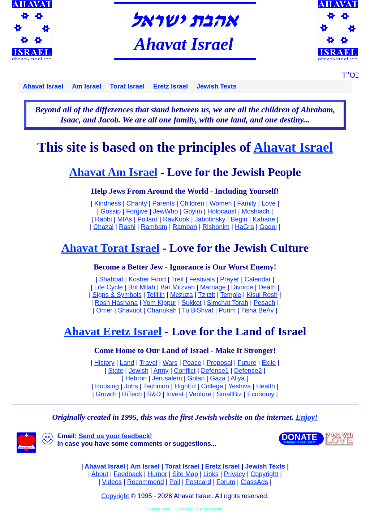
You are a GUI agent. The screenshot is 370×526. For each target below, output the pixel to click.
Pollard (147, 219)
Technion (156, 386)
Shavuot (130, 310)
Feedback (128, 474)
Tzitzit (206, 294)
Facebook (0, 523)
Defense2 (248, 370)
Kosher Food (147, 279)
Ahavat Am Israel (113, 171)
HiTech (132, 394)
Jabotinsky (210, 219)
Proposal (219, 362)
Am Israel (86, 86)
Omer (104, 310)
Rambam (154, 226)
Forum (225, 482)
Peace (192, 362)
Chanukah (162, 310)
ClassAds (254, 482)
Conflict (184, 370)
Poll (174, 482)
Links (211, 474)
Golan (196, 378)
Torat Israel (127, 86)
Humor (157, 474)
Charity (136, 203)
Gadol (268, 226)
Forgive (137, 211)
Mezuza (181, 294)
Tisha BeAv (257, 310)
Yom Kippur (159, 302)
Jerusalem (167, 378)
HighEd (185, 386)
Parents (163, 203)
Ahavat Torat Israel (110, 247)
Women (221, 203)
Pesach (264, 302)
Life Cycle (108, 287)
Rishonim (215, 226)
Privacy (234, 474)
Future (246, 362)
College (212, 386)
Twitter (3, 523)
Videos (112, 482)
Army (161, 370)
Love (269, 203)
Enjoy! (307, 417)
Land (127, 362)
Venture (200, 394)
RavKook (176, 219)
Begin (239, 219)
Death (267, 287)
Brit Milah (141, 287)
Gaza (217, 378)
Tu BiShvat (197, 310)
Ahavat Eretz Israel (113, 331)
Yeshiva (239, 386)
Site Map (185, 474)
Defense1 (215, 370)
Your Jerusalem (207, 509)
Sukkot (192, 302)
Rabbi (103, 219)
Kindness (107, 203)
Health (265, 386)
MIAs (124, 219)
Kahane (264, 219)
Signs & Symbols (117, 294)
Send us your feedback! (115, 436)
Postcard (198, 482)
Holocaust (221, 211)
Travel (148, 362)
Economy (260, 394)
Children (192, 203)
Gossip (110, 211)
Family (246, 203)
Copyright (264, 474)
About (99, 474)
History (104, 362)
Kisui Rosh (262, 294)
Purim (227, 310)
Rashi (127, 226)
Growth (106, 394)
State (115, 370)
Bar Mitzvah (177, 287)
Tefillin (156, 294)
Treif (177, 279)
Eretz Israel (170, 86)
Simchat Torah (227, 302)
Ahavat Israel (43, 86)
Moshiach (256, 211)
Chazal (103, 226)
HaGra (244, 226)
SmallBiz (229, 394)
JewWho (165, 211)
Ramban (184, 226)
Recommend (145, 482)
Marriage (213, 287)
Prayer (229, 279)
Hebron (136, 378)
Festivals (202, 279)
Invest (175, 394)
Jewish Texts (217, 86)
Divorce (242, 287)
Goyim (192, 211)
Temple (230, 294)
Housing (107, 386)
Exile (269, 362)
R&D (154, 394)
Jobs (131, 386)
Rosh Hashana (116, 302)
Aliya (238, 378)
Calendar (258, 279)
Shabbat (111, 279)
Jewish (139, 370)
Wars (170, 362)
